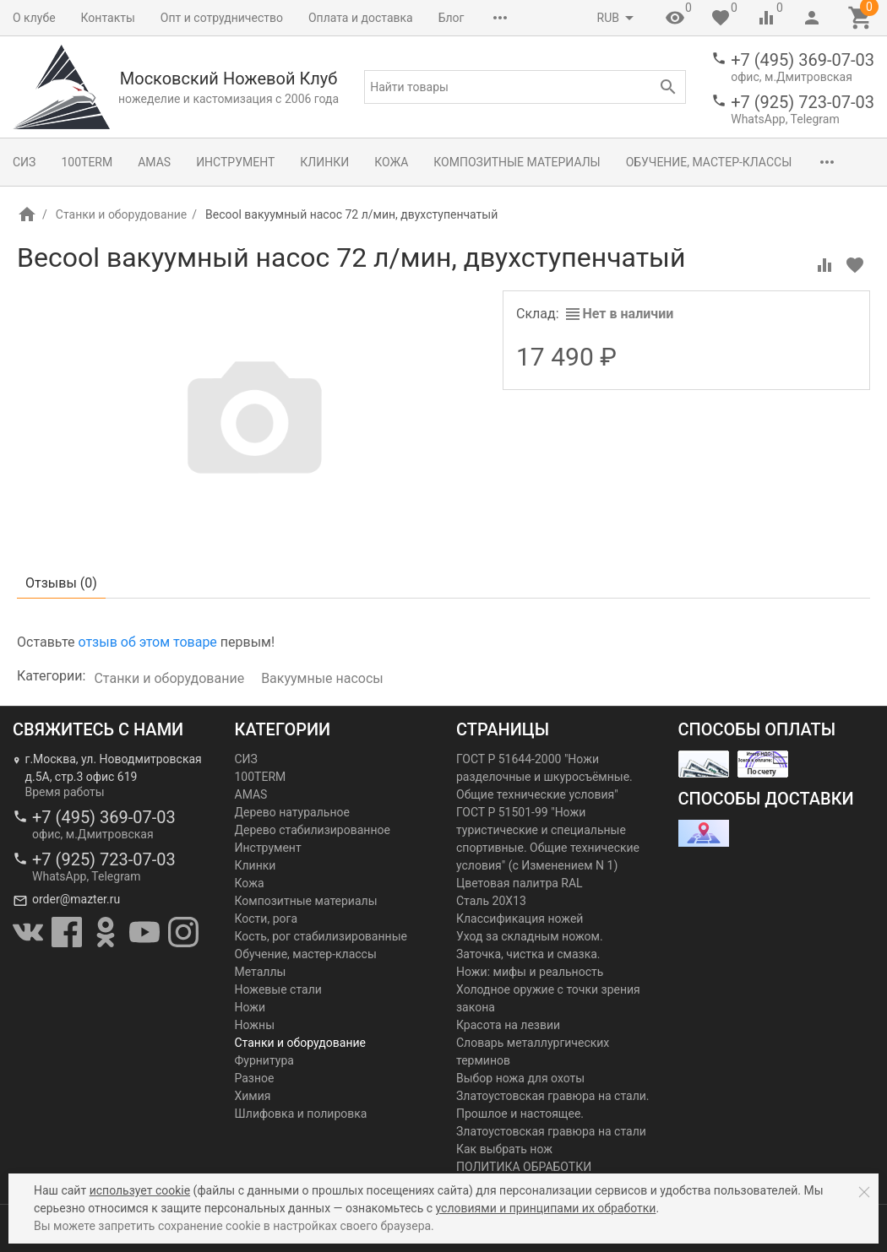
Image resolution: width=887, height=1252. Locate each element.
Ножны (255, 1025)
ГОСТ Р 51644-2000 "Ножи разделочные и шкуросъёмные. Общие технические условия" (544, 776)
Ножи (250, 1007)
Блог (451, 17)
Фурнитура (264, 1060)
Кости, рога (266, 918)
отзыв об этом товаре (147, 642)
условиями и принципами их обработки (546, 1208)
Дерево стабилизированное (312, 830)
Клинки (324, 162)
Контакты (108, 17)
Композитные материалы (516, 162)
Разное (255, 1078)
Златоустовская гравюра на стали (551, 1131)
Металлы (260, 971)
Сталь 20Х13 (491, 901)
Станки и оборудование (121, 214)
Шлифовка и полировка (301, 1113)
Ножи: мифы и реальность (529, 971)
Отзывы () (61, 583)
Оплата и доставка (360, 17)
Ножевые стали (278, 989)
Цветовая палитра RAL (519, 883)
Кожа (391, 162)
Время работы (65, 792)
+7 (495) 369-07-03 (802, 60)
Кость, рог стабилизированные (321, 936)
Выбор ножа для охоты (520, 1078)
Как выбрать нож (504, 1149)
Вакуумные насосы (322, 678)
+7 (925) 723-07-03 (802, 102)
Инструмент (235, 162)
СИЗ (24, 162)
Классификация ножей (519, 918)
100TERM (86, 162)
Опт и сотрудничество (222, 17)
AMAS (154, 162)
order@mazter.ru (76, 899)
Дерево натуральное (292, 812)
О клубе (34, 17)
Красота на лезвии (508, 1025)
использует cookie (140, 1190)
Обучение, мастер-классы (709, 162)
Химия (253, 1096)
